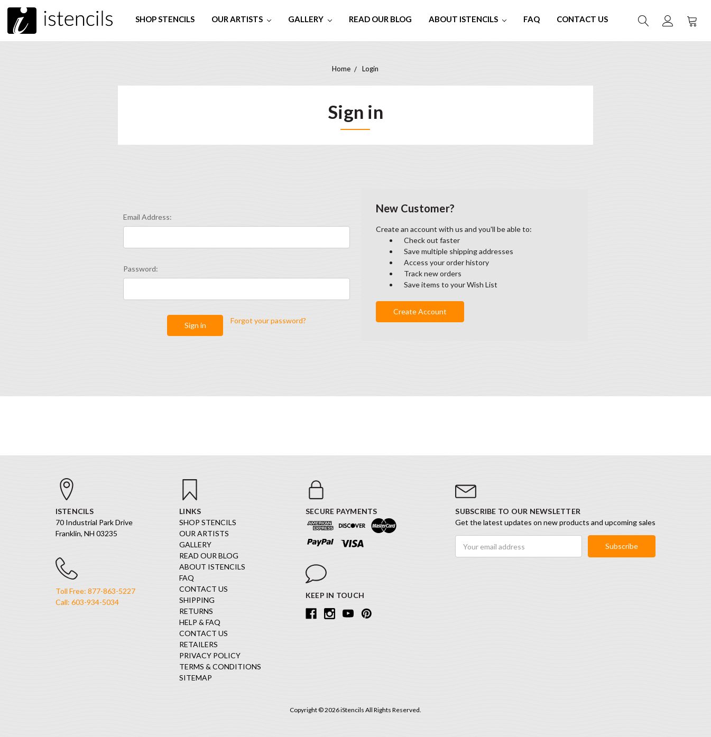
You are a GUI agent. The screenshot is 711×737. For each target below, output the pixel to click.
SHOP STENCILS (165, 19)
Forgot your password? (268, 320)
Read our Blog (380, 19)
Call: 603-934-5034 (87, 602)
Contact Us (582, 19)
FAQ (531, 19)
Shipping (197, 599)
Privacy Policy (210, 655)
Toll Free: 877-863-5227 (95, 590)
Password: (140, 268)
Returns (196, 611)
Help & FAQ (199, 622)
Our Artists (241, 19)
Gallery (310, 19)
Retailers (198, 644)
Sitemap (195, 677)
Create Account (420, 311)
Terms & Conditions (220, 666)
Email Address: (147, 216)
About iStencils (467, 19)
